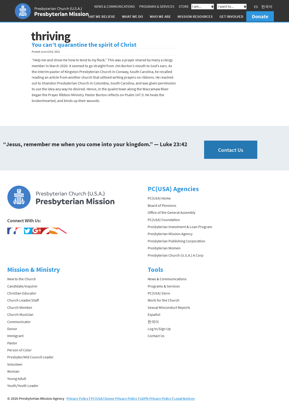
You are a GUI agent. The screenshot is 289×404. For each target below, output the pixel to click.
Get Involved (231, 16)
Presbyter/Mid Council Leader (30, 357)
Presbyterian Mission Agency (170, 233)
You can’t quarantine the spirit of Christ (84, 44)
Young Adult (16, 378)
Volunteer (15, 364)
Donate (260, 16)
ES (256, 6)
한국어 (266, 6)
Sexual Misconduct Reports (169, 307)
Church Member (19, 307)
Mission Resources (195, 16)
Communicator (19, 321)
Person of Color (19, 350)
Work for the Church (163, 300)
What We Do (132, 16)
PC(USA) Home (159, 198)
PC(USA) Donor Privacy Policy (114, 398)
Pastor (12, 342)
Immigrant (15, 335)
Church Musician (20, 314)
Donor (12, 328)
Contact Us (230, 149)
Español (154, 314)
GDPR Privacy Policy (155, 398)
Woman (13, 371)
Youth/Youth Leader (22, 385)
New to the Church (21, 279)
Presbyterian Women (164, 248)
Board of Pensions (162, 205)
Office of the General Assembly (171, 212)
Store (184, 6)
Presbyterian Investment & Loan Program (180, 226)
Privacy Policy (77, 398)
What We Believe (100, 16)
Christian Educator (21, 293)
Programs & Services (156, 6)
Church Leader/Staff (23, 300)
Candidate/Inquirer (22, 286)
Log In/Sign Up (159, 328)
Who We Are (160, 16)
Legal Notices (184, 398)
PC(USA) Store (159, 293)
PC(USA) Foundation (164, 219)
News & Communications (114, 6)
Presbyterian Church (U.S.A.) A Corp (175, 255)
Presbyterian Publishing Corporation (176, 241)
